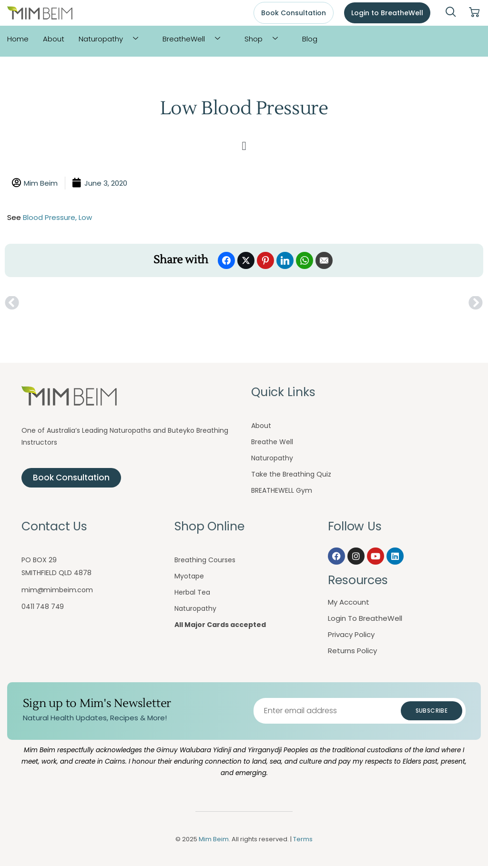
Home (18, 39)
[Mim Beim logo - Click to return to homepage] (39, 13)
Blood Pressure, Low (57, 217)
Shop (264, 38)
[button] (244, 146)
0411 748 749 (42, 606)
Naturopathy (112, 38)
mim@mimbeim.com (57, 590)
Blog (309, 39)
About (53, 39)
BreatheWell (195, 38)
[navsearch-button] (451, 13)
